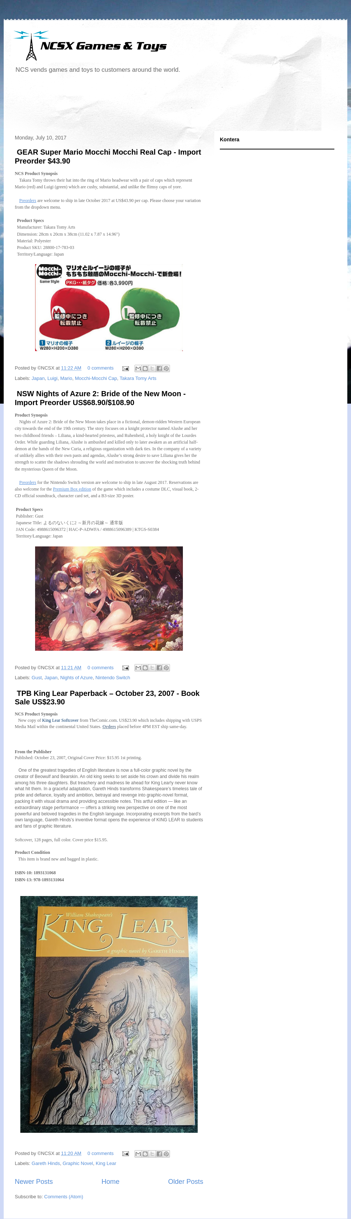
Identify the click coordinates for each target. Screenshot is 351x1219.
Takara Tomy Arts (138, 378)
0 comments (101, 368)
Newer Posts (34, 1181)
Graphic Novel (77, 1163)
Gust (37, 677)
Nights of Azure (76, 677)
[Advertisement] (145, 105)
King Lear (106, 1163)
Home (111, 1181)
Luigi (52, 378)
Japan (38, 378)
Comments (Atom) (63, 1196)
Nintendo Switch (112, 677)
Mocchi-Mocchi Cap (96, 378)
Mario (66, 378)
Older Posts (185, 1181)
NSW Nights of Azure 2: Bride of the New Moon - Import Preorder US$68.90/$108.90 (100, 398)
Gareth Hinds (46, 1163)
